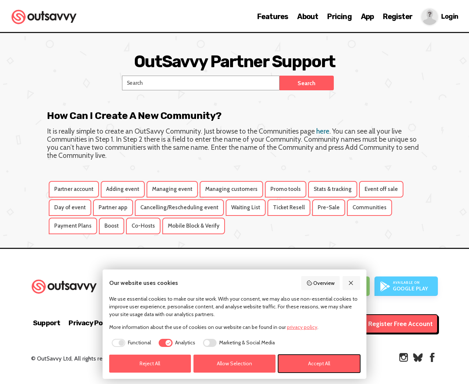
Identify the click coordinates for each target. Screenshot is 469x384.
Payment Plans (73, 225)
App (367, 16)
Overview (320, 283)
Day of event (70, 207)
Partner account (73, 189)
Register (397, 16)
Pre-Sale (329, 207)
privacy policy (302, 327)
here (322, 131)
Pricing (339, 16)
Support (46, 323)
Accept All (319, 363)
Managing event (172, 189)
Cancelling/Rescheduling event (179, 207)
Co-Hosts (143, 225)
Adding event (122, 189)
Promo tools (285, 189)
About (307, 16)
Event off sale (381, 189)
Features (272, 16)
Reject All (150, 363)
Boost (111, 225)
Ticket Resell (289, 207)
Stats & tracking (333, 189)
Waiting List (245, 207)
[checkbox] (130, 343)
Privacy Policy (91, 323)
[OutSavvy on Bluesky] (418, 357)
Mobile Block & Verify (193, 225)
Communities (369, 207)
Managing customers (231, 189)
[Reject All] (351, 283)
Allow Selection (234, 363)
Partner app (113, 207)
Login (449, 16)
